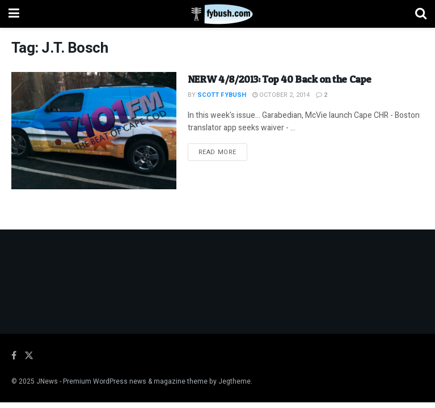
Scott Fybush (221, 95)
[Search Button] (420, 14)
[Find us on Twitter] (28, 356)
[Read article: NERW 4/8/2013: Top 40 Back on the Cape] (93, 131)
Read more (223, 152)
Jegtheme (234, 381)
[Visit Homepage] (217, 14)
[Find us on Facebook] (13, 356)
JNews (47, 381)
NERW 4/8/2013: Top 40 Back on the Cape (279, 79)
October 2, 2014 (281, 95)
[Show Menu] (14, 14)
